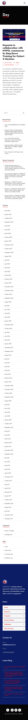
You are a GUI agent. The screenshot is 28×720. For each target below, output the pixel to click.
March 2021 (8, 374)
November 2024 (9, 245)
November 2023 (9, 290)
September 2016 (9, 503)
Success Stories (9, 620)
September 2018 (9, 454)
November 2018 (9, 450)
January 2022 (8, 344)
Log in (6, 546)
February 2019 (8, 443)
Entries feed (8, 550)
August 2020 (8, 401)
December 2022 (9, 325)
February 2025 (8, 237)
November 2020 (9, 389)
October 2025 (8, 218)
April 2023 (7, 317)
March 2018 (8, 473)
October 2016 (8, 500)
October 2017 (8, 481)
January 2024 (8, 283)
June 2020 (7, 408)
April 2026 (7, 211)
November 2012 (9, 515)
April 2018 (7, 469)
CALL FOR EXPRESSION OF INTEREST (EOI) (15, 125)
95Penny (7, 189)
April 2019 (7, 435)
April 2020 (7, 416)
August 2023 (8, 302)
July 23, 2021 (8, 62)
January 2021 (8, 382)
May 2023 (7, 313)
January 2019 (8, 446)
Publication (7, 624)
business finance (9, 195)
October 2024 (8, 249)
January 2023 (8, 321)
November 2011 (9, 519)
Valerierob (7, 182)
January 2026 (8, 214)
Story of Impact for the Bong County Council (14, 152)
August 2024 (8, 256)
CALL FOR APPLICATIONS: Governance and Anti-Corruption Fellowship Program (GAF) (13, 140)
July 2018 (7, 458)
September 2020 (9, 397)
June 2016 (7, 511)
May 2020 (7, 412)
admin (17, 62)
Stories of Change (9, 531)
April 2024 (7, 271)
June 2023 (7, 309)
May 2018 (7, 465)
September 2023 (9, 298)
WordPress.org (8, 558)
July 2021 (7, 359)
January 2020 (8, 420)
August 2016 (8, 507)
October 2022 (8, 328)
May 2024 (7, 268)
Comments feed (9, 554)
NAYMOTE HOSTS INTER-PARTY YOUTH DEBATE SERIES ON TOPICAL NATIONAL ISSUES (15, 168)
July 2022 (7, 332)
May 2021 (7, 366)
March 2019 (8, 439)
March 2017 (8, 488)
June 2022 (7, 336)
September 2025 (9, 222)
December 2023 (9, 287)
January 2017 (8, 496)
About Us (7, 612)
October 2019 (8, 424)
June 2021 (7, 363)
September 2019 (9, 427)
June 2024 (7, 264)
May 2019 (7, 431)
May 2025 (7, 226)
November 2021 (9, 347)
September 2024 (9, 252)
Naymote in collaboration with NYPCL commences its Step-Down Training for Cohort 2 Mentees (13, 52)
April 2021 (7, 370)
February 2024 (8, 279)
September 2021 (9, 351)
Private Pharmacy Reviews (11, 165)
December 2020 (9, 385)
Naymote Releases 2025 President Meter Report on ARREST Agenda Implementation (14, 146)
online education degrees (11, 174)
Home (6, 607)
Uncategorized (9, 65)
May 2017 (7, 484)
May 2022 (7, 340)
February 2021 (8, 378)
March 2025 (8, 233)
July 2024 (7, 260)
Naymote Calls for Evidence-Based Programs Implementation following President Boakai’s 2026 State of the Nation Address (14, 132)
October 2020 (8, 393)
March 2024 (8, 275)
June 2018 (7, 462)
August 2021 (8, 355)
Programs (7, 616)
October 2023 (8, 294)
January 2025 (8, 241)
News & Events (8, 629)
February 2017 (8, 492)
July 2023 (7, 306)
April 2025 (7, 230)
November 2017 (9, 477)
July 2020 (7, 404)
